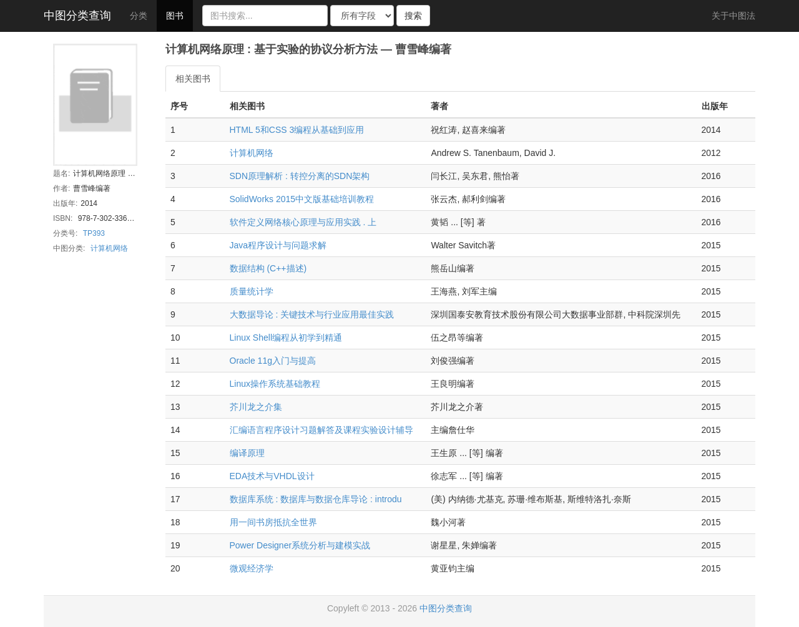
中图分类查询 (77, 15)
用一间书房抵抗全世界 (273, 522)
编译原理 (247, 453)
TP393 (94, 233)
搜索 (413, 16)
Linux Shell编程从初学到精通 (286, 338)
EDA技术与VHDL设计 (272, 476)
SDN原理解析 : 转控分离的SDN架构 (300, 176)
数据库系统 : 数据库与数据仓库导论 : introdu (316, 499)
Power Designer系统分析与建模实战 (300, 545)
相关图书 (192, 79)
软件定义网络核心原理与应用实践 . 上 (303, 222)
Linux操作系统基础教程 (275, 384)
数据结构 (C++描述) (268, 268)
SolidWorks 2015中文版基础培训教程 (302, 199)
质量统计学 (251, 291)
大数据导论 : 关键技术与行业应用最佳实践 (312, 314)
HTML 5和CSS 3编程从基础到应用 (297, 130)
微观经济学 (251, 568)
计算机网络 (109, 248)
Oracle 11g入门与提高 (273, 361)
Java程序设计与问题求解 (278, 245)
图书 (175, 16)
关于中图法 (733, 16)
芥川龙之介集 (256, 407)
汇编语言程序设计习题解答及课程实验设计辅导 (321, 430)
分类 (138, 16)
